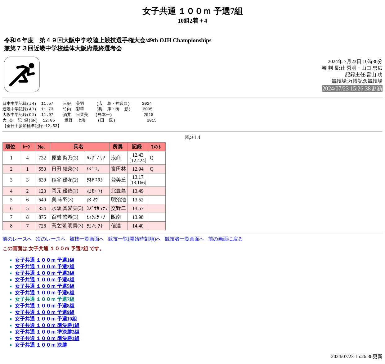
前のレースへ (17, 240)
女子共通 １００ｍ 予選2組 (44, 268)
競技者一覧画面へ (184, 240)
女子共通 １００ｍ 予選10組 (46, 320)
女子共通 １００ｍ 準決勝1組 (47, 326)
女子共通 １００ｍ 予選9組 (44, 313)
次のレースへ (51, 240)
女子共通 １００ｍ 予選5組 (44, 287)
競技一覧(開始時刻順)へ (134, 240)
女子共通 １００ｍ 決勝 (41, 346)
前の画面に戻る (225, 240)
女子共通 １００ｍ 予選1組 (44, 261)
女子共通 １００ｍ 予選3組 (44, 274)
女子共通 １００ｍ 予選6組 (44, 294)
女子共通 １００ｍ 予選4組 (44, 281)
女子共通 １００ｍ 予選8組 (44, 307)
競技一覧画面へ (86, 240)
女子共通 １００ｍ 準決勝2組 (47, 333)
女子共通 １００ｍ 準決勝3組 (47, 340)
